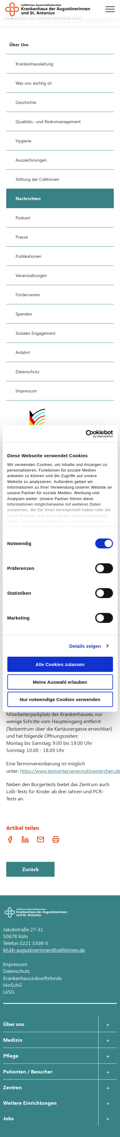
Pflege (10, 1055)
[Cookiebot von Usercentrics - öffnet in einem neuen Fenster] (86, 434)
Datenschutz (16, 971)
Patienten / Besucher (27, 1071)
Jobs (8, 1118)
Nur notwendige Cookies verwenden (60, 699)
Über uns (13, 1024)
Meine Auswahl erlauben (60, 681)
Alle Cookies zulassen (60, 664)
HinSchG (12, 985)
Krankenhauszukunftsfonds (32, 978)
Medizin (12, 1039)
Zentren (12, 1087)
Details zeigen (85, 645)
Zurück (30, 869)
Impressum (15, 964)
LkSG (8, 991)
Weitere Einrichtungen (30, 1102)
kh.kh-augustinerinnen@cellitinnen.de (44, 950)
